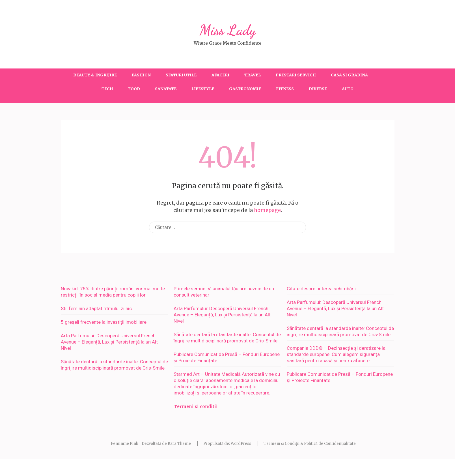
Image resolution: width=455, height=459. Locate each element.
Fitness (285, 88)
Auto (347, 88)
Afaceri (220, 75)
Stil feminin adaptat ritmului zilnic (96, 308)
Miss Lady (228, 30)
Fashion (141, 75)
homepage (267, 210)
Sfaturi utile (181, 75)
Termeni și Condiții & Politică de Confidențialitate (310, 443)
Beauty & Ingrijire (95, 75)
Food (134, 88)
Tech (107, 88)
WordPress (241, 443)
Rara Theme (179, 443)
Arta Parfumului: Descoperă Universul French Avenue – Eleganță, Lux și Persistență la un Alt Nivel (109, 342)
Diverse (318, 88)
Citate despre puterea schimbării (321, 288)
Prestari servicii (296, 75)
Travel (252, 75)
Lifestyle (202, 88)
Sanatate (165, 88)
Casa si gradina (349, 75)
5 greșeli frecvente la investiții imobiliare (103, 322)
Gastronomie (245, 88)
